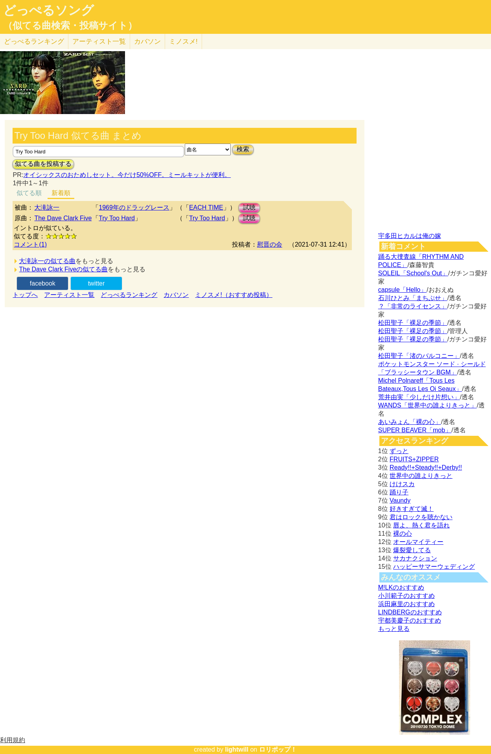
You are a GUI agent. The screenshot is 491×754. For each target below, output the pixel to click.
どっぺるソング (48, 10)
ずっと (399, 451)
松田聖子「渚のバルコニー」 (419, 355)
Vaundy (400, 500)
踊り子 (399, 492)
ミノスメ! (183, 41)
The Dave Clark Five (63, 218)
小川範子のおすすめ (406, 595)
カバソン (147, 41)
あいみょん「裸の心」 (409, 421)
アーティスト (99, 41)
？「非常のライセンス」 (412, 306)
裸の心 (402, 533)
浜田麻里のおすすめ (406, 604)
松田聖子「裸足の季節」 (412, 322)
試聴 (249, 207)
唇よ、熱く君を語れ (421, 525)
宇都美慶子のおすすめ (409, 620)
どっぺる (34, 41)
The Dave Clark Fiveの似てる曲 (63, 269)
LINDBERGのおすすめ (410, 612)
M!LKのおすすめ (401, 587)
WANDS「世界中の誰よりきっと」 (427, 405)
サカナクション (415, 558)
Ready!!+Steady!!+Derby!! (426, 467)
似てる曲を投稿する (43, 163)
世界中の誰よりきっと (421, 475)
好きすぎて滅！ (412, 508)
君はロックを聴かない (421, 517)
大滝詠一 (46, 207)
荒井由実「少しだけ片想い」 (419, 397)
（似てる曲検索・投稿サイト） (70, 25)
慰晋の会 (269, 244)
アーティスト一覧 (69, 294)
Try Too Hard (117, 218)
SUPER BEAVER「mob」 (414, 430)
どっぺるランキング (129, 294)
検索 (243, 149)
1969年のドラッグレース (134, 207)
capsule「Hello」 (402, 289)
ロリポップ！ (278, 749)
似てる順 (29, 193)
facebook (42, 283)
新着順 (60, 193)
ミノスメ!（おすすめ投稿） (233, 294)
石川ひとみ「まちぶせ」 (412, 298)
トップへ (25, 294)
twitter (96, 283)
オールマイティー (418, 541)
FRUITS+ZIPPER (414, 459)
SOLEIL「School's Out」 (413, 273)
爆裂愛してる (412, 550)
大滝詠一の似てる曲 (47, 261)
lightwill (236, 749)
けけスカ (402, 484)
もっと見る (394, 628)
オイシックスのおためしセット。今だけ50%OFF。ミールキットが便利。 (127, 174)
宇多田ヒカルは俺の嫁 (409, 235)
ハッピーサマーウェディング (434, 566)
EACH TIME (206, 207)
